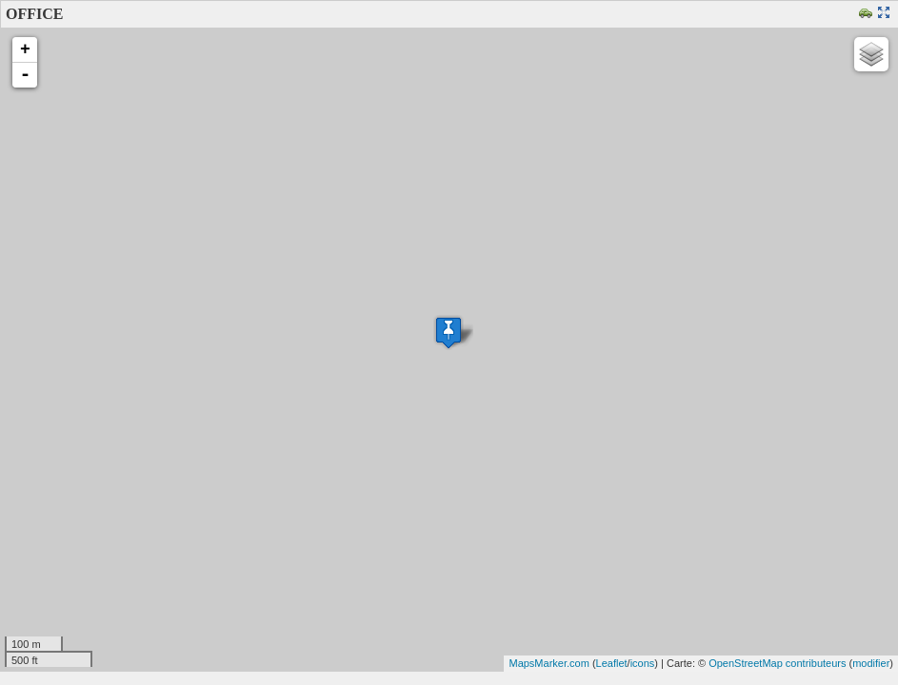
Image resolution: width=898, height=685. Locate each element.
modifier (870, 663)
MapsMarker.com (549, 663)
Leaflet (612, 663)
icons (642, 663)
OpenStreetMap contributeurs (777, 663)
